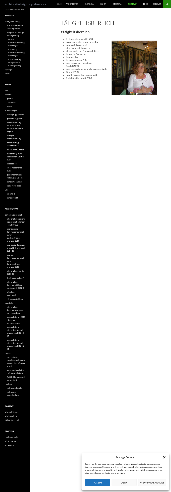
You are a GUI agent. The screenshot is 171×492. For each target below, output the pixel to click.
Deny (124, 482)
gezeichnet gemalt (14, 118)
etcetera (117, 4)
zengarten (9, 445)
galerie (10, 98)
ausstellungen (11, 110)
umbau (8, 353)
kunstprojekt (12, 197)
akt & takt (11, 193)
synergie (8, 69)
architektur (72, 4)
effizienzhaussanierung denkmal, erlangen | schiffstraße (16, 222)
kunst (103, 4)
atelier (9, 106)
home (58, 4)
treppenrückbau (15, 299)
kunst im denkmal (14, 181)
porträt (132, 4)
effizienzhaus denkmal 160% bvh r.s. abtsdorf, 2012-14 (16, 285)
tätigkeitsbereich (12, 420)
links (145, 4)
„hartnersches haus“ (15, 278)
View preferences (152, 482)
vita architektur (11, 412)
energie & (89, 4)
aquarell (12, 102)
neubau (8, 384)
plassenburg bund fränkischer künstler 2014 (15, 156)
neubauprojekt (11, 437)
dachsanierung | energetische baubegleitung (15, 62)
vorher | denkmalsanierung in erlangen (16, 42)
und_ (7, 189)
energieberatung (12, 21)
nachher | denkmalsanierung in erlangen (16, 52)
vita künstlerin (11, 416)
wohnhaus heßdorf (15, 388)
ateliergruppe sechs (15, 114)
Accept (97, 482)
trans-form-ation (14, 185)
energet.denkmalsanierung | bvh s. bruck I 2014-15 (16, 248)
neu (6, 90)
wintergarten (10, 441)
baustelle (9, 303)
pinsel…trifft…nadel (15, 149)
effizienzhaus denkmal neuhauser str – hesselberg (15, 310)
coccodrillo (12, 163)
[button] (164, 457)
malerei (8, 94)
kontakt (157, 4)
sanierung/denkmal (13, 215)
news (7, 73)
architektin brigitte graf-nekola (25, 4)
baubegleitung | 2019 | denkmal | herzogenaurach (16, 320)
